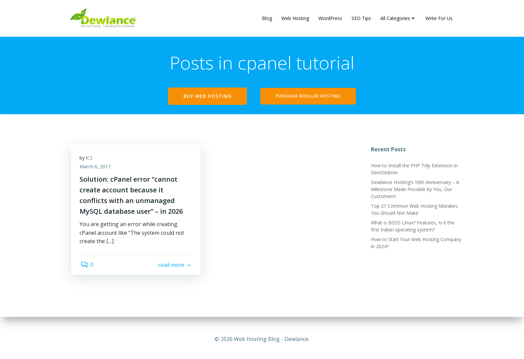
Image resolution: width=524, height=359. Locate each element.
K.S (91, 161)
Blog (267, 18)
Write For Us (439, 18)
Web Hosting (295, 18)
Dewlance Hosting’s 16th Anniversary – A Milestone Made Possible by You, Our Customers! (414, 191)
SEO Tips (361, 18)
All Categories (398, 18)
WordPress (331, 18)
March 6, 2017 (96, 170)
